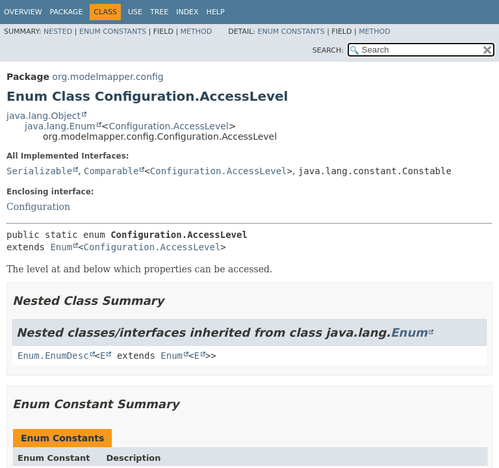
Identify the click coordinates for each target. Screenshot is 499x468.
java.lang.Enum (60, 126)
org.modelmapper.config (107, 77)
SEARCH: (328, 50)
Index (187, 12)
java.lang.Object (43, 115)
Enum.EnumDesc (53, 355)
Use (135, 12)
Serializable (39, 171)
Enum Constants (112, 31)
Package (66, 12)
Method (196, 31)
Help (216, 12)
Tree (159, 12)
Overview (23, 12)
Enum (61, 247)
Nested (58, 31)
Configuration (38, 207)
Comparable (111, 171)
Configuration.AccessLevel (168, 126)
